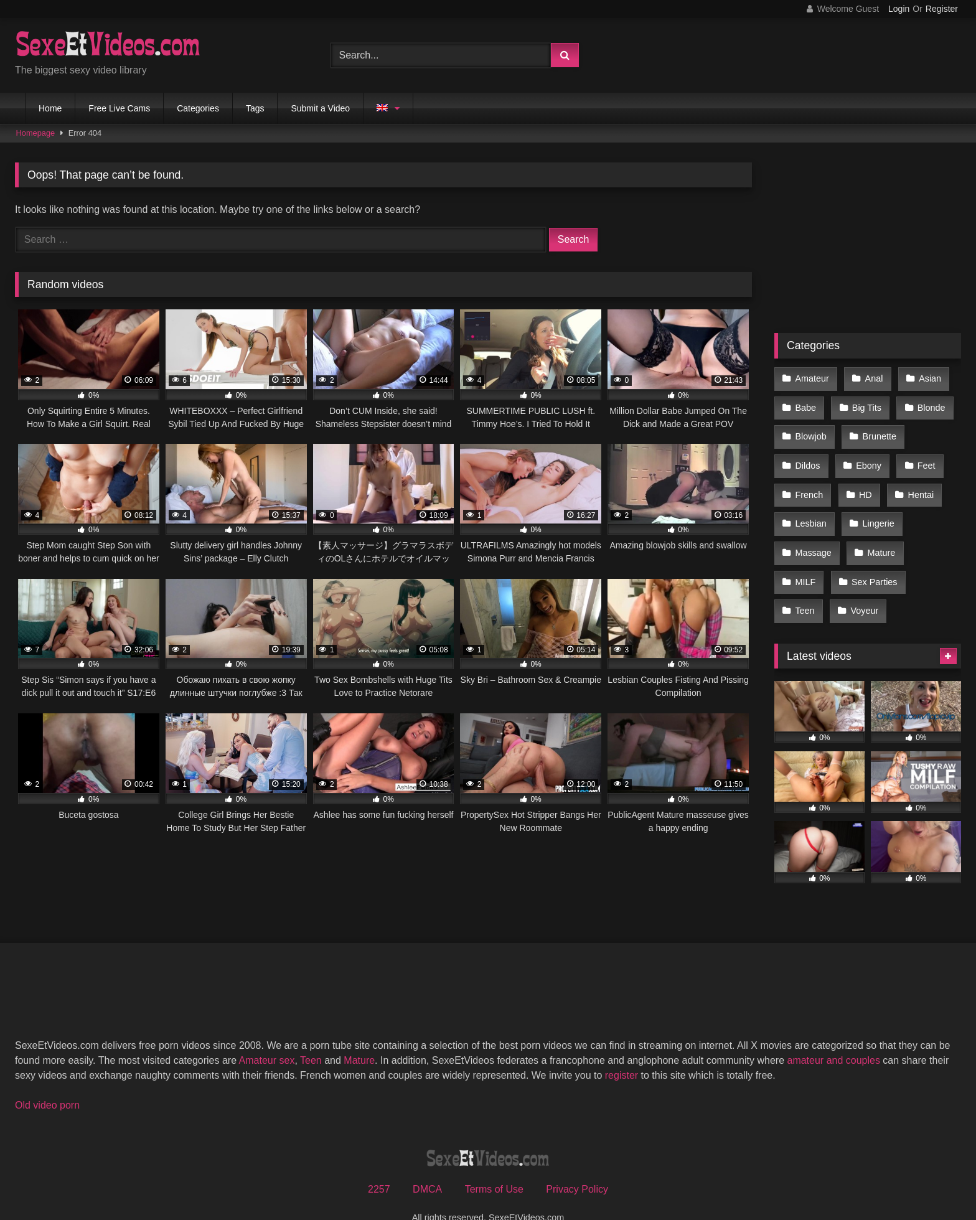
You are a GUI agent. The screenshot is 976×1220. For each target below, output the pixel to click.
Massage (813, 536)
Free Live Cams (119, 108)
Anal (872, 378)
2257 (379, 1165)
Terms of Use (494, 1165)
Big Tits (865, 404)
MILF (805, 562)
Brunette (877, 431)
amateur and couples (833, 1036)
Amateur (811, 378)
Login (898, 9)
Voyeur (862, 588)
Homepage (35, 133)
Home (50, 108)
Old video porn (47, 1081)
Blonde (928, 404)
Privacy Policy (577, 1165)
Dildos (807, 457)
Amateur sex (267, 1036)
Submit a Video (320, 108)
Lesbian (810, 509)
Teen (804, 588)
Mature (879, 536)
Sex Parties (873, 562)
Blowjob (810, 431)
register (621, 1051)
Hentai (917, 483)
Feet (923, 457)
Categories (198, 108)
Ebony (867, 457)
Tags (255, 108)
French (809, 483)
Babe (805, 404)
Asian (926, 378)
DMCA (427, 1165)
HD (863, 483)
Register (942, 9)
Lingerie (876, 509)
